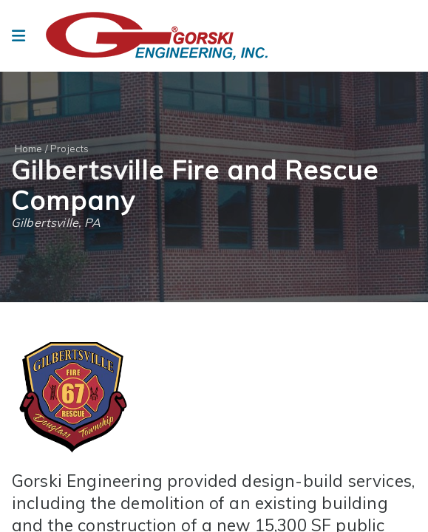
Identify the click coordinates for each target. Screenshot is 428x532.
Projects (69, 148)
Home (29, 148)
